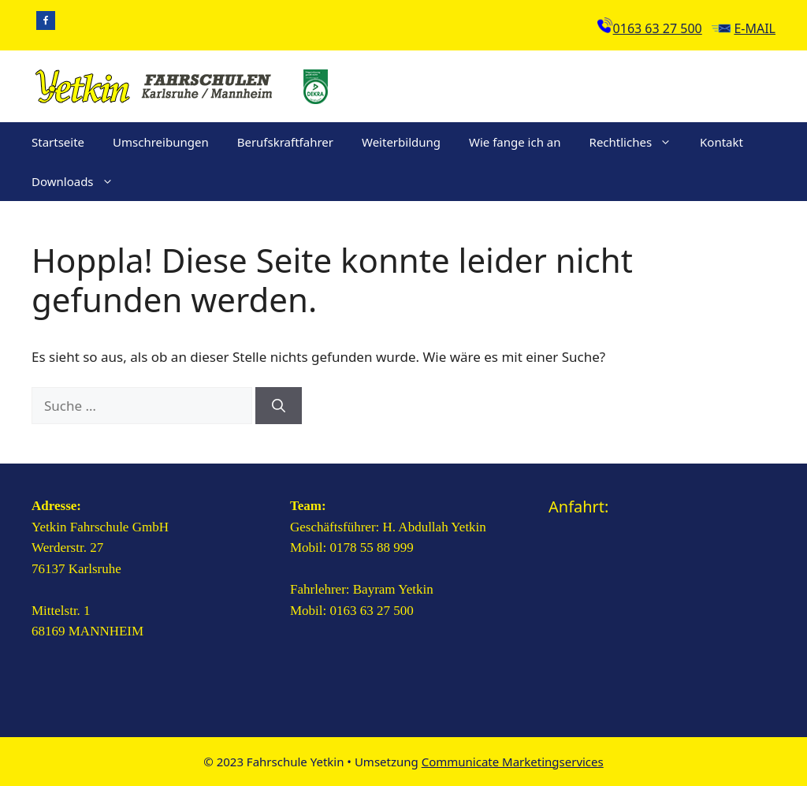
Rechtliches (637, 142)
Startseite (58, 142)
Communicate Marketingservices (513, 761)
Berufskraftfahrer (285, 142)
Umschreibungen (161, 142)
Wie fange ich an (515, 142)
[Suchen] (278, 406)
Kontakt (721, 142)
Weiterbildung (401, 142)
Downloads (80, 181)
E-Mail (754, 28)
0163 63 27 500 (657, 28)
